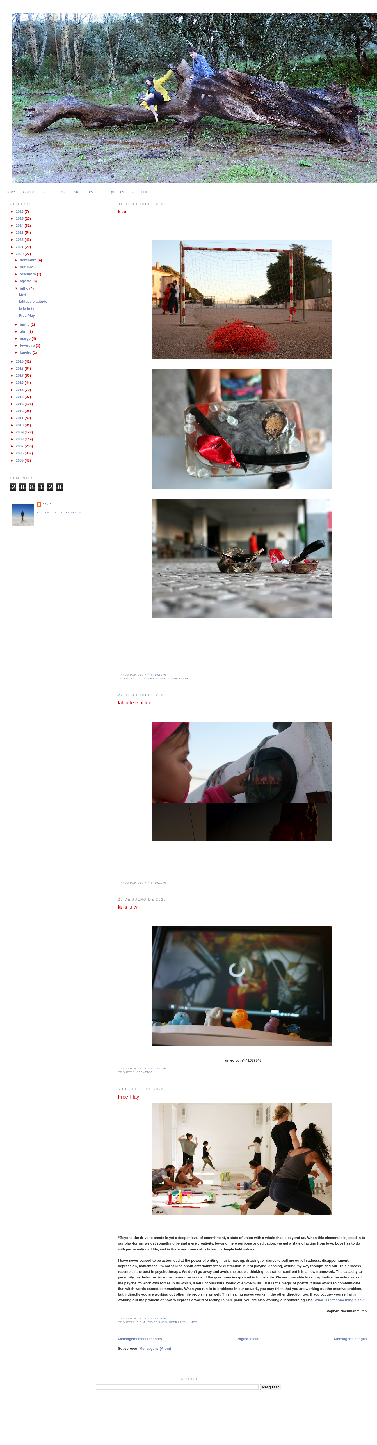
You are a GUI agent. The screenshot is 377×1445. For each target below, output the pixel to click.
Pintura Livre (69, 192)
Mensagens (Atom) (155, 1349)
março (25, 339)
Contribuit (139, 192)
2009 (20, 432)
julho (24, 288)
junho (25, 325)
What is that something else (338, 1300)
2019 (20, 362)
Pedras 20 (177, 1322)
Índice (10, 192)
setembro (28, 274)
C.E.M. (141, 1322)
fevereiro (28, 346)
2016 (20, 383)
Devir (47, 504)
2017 (20, 376)
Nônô (160, 678)
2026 (20, 212)
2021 (20, 247)
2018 (20, 369)
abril (24, 332)
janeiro (26, 353)
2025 (20, 219)
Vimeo (192, 1322)
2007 (20, 446)
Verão (184, 678)
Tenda (172, 678)
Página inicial (248, 1339)
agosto (26, 281)
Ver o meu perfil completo (60, 512)
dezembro (29, 260)
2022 (20, 240)
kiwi (122, 211)
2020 (20, 254)
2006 (20, 453)
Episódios (116, 192)
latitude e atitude (136, 703)
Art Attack (145, 1072)
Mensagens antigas (350, 1339)
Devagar (94, 192)
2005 (20, 461)
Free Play (128, 1097)
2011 (20, 418)
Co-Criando (157, 1322)
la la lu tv (128, 907)
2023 (20, 233)
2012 (20, 411)
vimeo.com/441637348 (243, 1060)
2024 (20, 226)
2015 (20, 390)
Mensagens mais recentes (140, 1339)
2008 (20, 439)
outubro (27, 267)
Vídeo (46, 192)
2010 (20, 425)
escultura (145, 678)
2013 (20, 404)
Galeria (28, 192)
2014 (20, 397)
